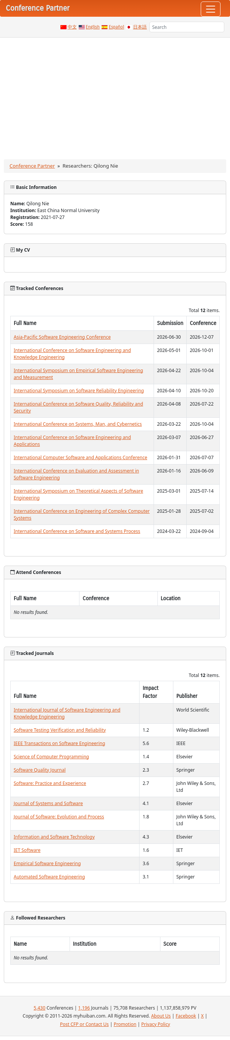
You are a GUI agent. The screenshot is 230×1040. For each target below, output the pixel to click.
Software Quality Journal (40, 770)
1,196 (84, 1008)
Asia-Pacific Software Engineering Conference (62, 337)
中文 (72, 27)
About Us (161, 1016)
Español (116, 27)
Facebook (186, 1016)
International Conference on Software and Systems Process (77, 531)
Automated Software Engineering (49, 877)
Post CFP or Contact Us (84, 1024)
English (93, 27)
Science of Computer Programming (51, 756)
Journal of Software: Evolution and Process (59, 816)
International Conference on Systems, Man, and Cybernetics (78, 424)
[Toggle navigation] (210, 9)
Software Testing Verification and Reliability (60, 730)
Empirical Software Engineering (47, 863)
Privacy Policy (155, 1024)
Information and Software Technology (54, 837)
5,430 (40, 1008)
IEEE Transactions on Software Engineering (59, 743)
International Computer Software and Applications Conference (80, 457)
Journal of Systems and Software (48, 803)
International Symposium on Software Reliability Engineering (79, 390)
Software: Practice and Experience (50, 783)
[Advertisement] (115, 94)
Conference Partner (32, 165)
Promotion (125, 1024)
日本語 (140, 27)
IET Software (27, 850)
